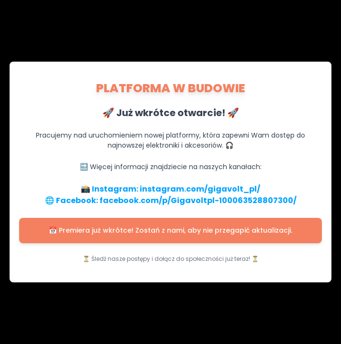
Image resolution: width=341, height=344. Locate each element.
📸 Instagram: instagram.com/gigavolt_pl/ (170, 188)
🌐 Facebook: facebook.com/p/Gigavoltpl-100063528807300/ (171, 200)
